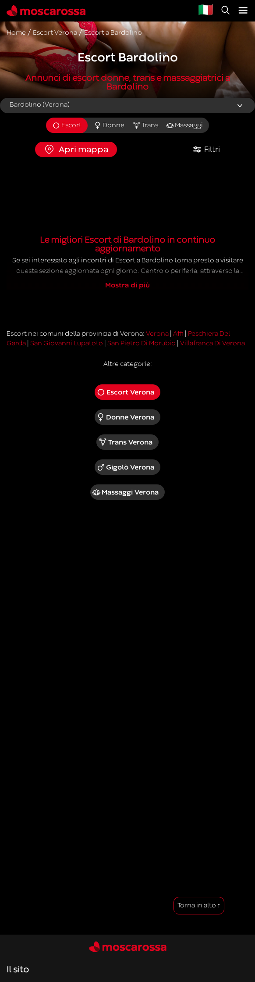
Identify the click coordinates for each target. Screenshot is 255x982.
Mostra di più (127, 285)
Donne (109, 125)
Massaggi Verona (125, 492)
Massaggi (184, 125)
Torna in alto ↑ (199, 905)
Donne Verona (125, 417)
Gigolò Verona (125, 467)
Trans (145, 125)
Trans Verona (125, 442)
